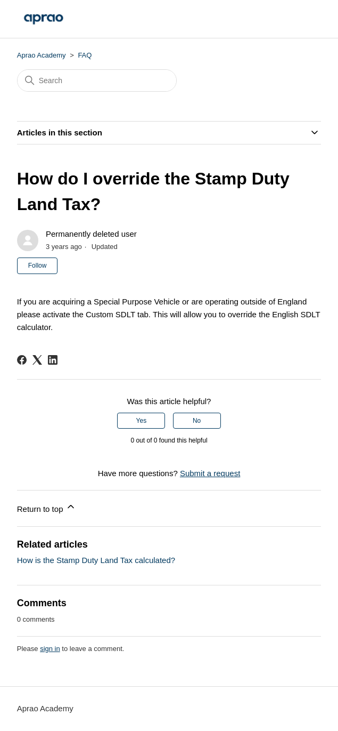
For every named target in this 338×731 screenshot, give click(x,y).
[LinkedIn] (52, 360)
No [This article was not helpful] (197, 420)
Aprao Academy (41, 55)
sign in (50, 649)
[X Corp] (37, 360)
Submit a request (210, 473)
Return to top (46, 507)
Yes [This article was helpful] (141, 420)
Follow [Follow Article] (37, 265)
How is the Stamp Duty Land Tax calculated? (96, 560)
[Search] (97, 80)
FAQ (85, 55)
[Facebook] (22, 360)
